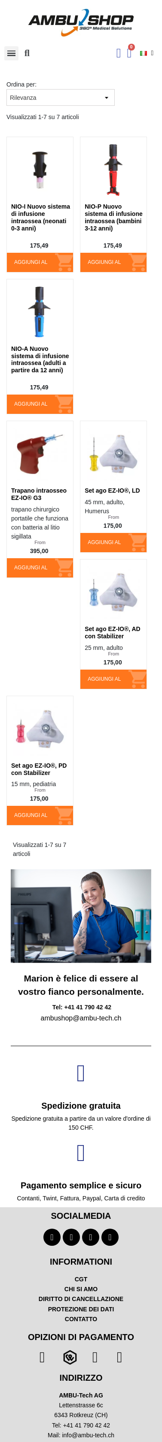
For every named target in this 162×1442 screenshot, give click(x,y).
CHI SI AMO (81, 1289)
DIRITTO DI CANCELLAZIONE (81, 1298)
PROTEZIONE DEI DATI (81, 1309)
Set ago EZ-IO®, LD (112, 490)
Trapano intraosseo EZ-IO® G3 (39, 494)
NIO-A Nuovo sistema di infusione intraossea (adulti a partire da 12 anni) (40, 359)
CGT (81, 1279)
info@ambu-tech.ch (88, 1435)
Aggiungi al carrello (30, 265)
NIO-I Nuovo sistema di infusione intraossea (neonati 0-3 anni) (40, 217)
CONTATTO (81, 1319)
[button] (27, 53)
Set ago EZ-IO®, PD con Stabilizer (39, 769)
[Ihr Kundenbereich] (119, 53)
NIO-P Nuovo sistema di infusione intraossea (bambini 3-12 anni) (114, 217)
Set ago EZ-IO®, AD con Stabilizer (113, 632)
